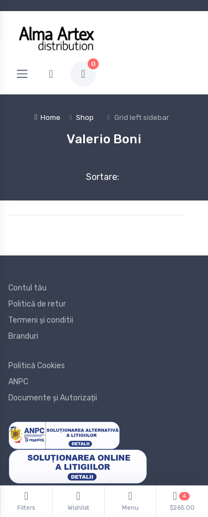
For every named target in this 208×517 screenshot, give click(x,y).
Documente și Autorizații (52, 398)
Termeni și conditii (40, 320)
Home (47, 117)
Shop (85, 117)
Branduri (23, 336)
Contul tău (27, 288)
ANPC (18, 382)
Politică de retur (37, 304)
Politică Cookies (36, 365)
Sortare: (93, 177)
